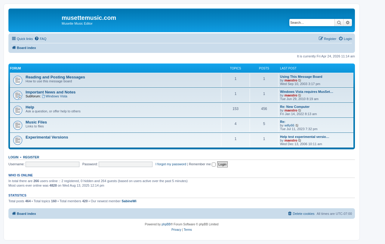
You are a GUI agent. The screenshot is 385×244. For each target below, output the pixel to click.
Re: (282, 122)
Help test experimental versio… (304, 137)
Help (30, 107)
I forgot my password (171, 164)
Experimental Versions (47, 137)
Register (31, 157)
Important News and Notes (50, 92)
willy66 (289, 125)
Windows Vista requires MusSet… (306, 91)
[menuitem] (40, 38)
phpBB (166, 224)
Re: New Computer (295, 106)
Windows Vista (54, 96)
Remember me (202, 164)
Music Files (36, 122)
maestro (291, 80)
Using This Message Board (301, 76)
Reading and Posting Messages (55, 77)
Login (13, 157)
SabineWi (129, 201)
